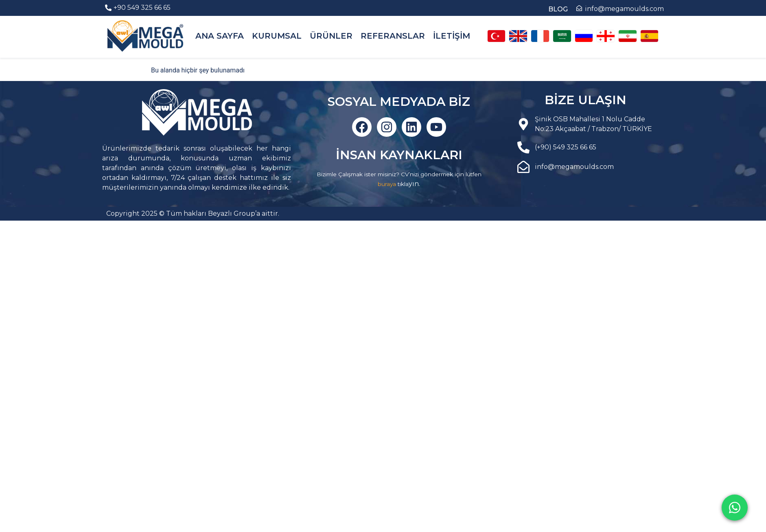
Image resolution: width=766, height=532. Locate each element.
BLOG (558, 9)
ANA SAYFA (219, 36)
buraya (387, 184)
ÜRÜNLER (331, 36)
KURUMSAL (277, 36)
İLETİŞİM (451, 36)
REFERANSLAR (393, 36)
